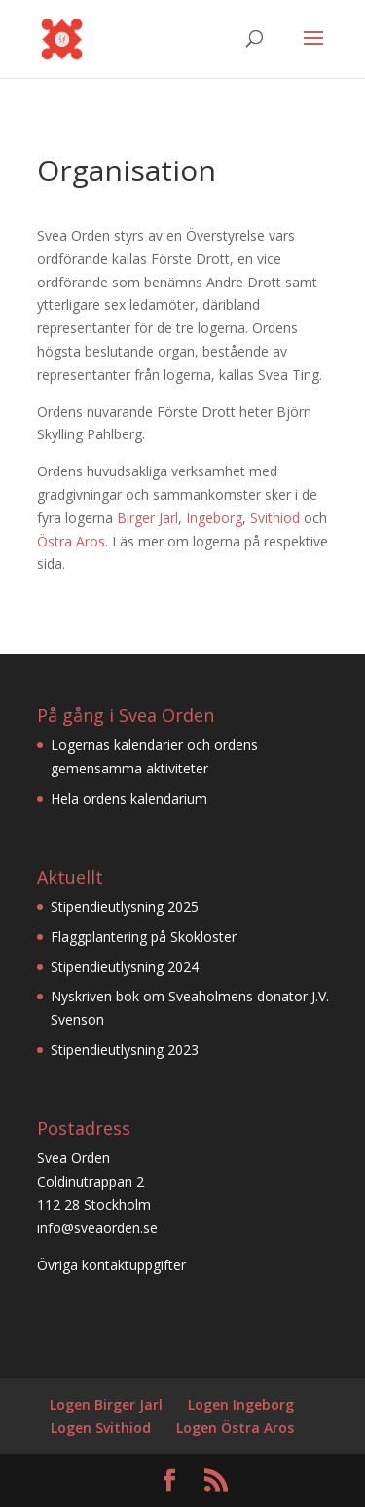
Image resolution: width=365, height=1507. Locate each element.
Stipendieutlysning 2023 (125, 1049)
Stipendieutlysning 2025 (125, 906)
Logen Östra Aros (235, 1427)
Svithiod (275, 518)
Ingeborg (214, 518)
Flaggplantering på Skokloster (144, 936)
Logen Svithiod (101, 1427)
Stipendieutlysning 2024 (125, 967)
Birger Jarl (147, 518)
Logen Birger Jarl (106, 1404)
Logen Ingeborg (241, 1404)
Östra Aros (71, 541)
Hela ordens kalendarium (129, 798)
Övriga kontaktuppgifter (111, 1265)
